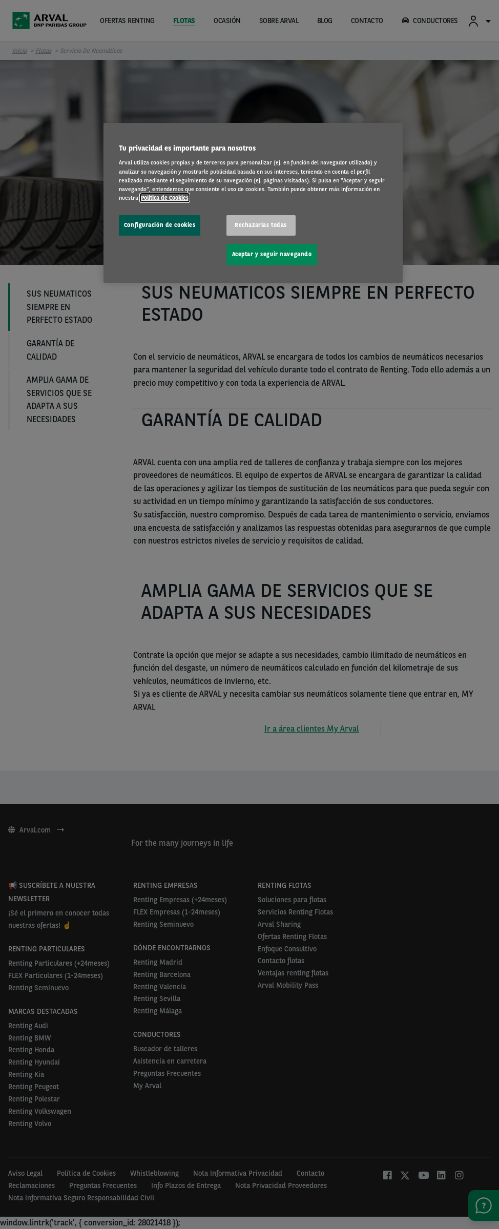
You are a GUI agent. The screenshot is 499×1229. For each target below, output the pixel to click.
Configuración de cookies (160, 224)
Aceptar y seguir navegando (272, 254)
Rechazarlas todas (261, 224)
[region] (253, 203)
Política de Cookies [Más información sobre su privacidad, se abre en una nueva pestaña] (165, 197)
